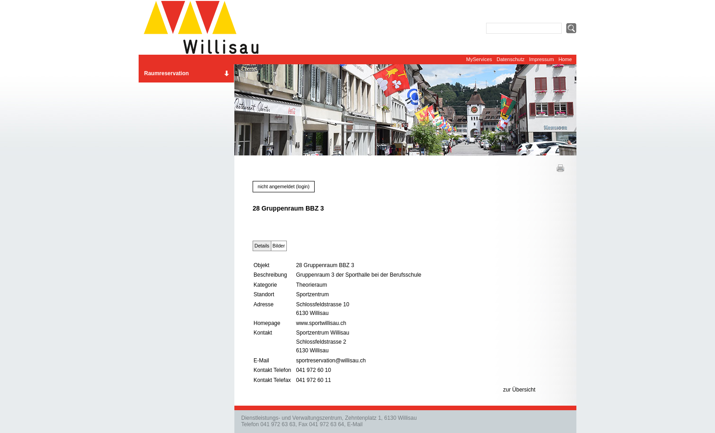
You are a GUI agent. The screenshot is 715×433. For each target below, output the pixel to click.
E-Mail (355, 424)
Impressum (541, 59)
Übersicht (523, 390)
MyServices (479, 59)
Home (565, 59)
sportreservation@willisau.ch (331, 360)
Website (205, 27)
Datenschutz (510, 59)
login (303, 186)
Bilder (279, 245)
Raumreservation (166, 73)
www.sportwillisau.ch (321, 323)
